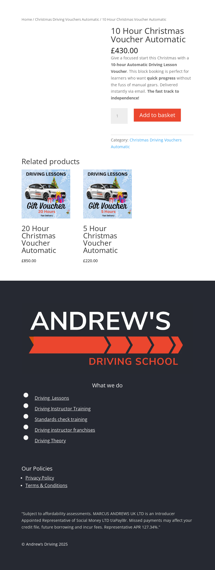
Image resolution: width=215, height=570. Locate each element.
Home (27, 19)
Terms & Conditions (46, 485)
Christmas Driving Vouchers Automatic (67, 19)
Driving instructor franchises (65, 430)
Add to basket (157, 115)
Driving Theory (50, 441)
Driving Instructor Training (63, 409)
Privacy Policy (39, 478)
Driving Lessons (52, 398)
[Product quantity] (119, 116)
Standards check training (61, 419)
